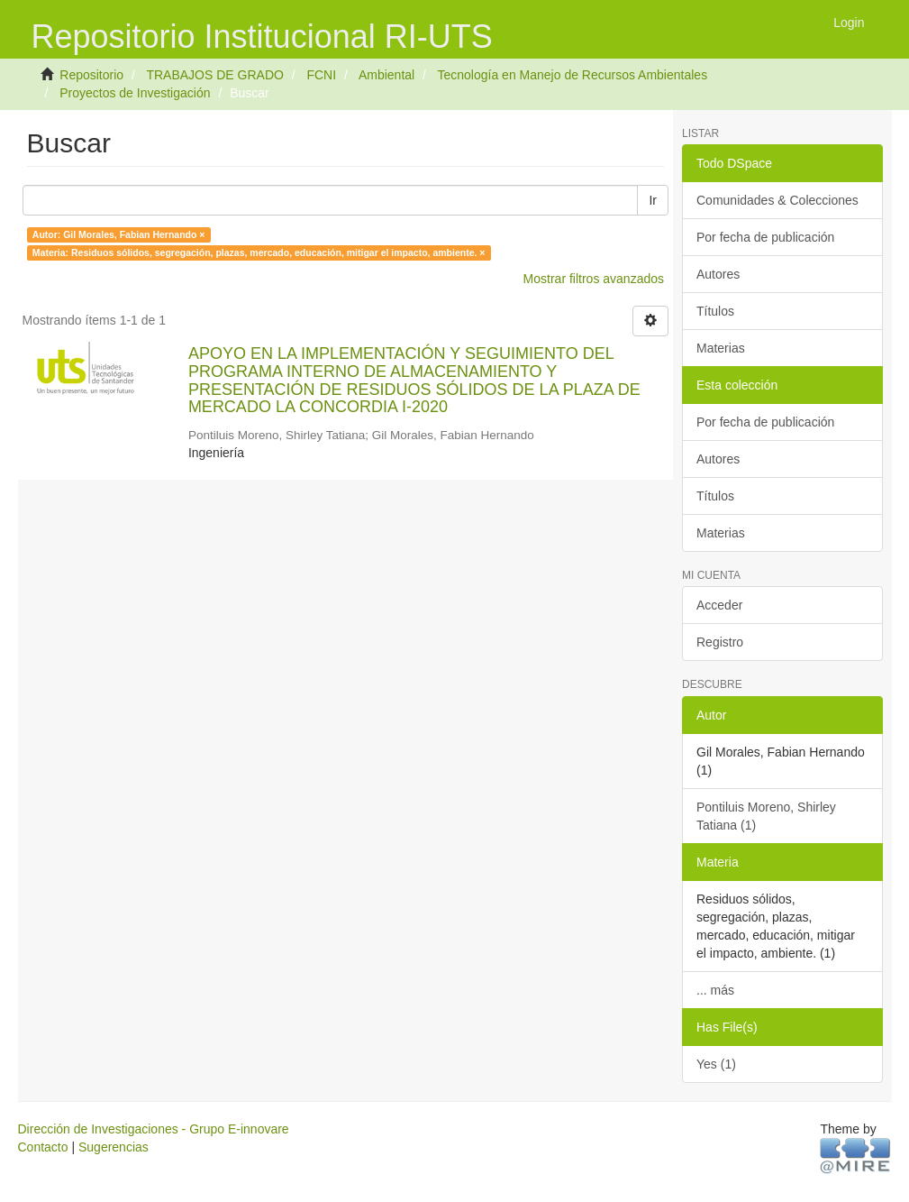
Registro (719, 642)
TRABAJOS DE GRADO (214, 75)
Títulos (715, 311)
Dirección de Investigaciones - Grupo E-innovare (153, 1129)
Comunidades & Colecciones (777, 200)
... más (715, 990)
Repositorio (91, 75)
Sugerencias (113, 1147)
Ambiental (386, 75)
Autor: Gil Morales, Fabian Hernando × (118, 234)
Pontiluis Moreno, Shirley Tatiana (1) (766, 816)
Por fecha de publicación (765, 237)
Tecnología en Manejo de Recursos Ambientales (573, 75)
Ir (653, 200)
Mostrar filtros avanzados (593, 278)
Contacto (43, 1147)
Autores (718, 274)
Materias (720, 348)
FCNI (321, 75)
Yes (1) (716, 1064)
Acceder (719, 605)
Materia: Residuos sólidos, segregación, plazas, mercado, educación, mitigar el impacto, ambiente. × (259, 252)
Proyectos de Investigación (134, 93)
